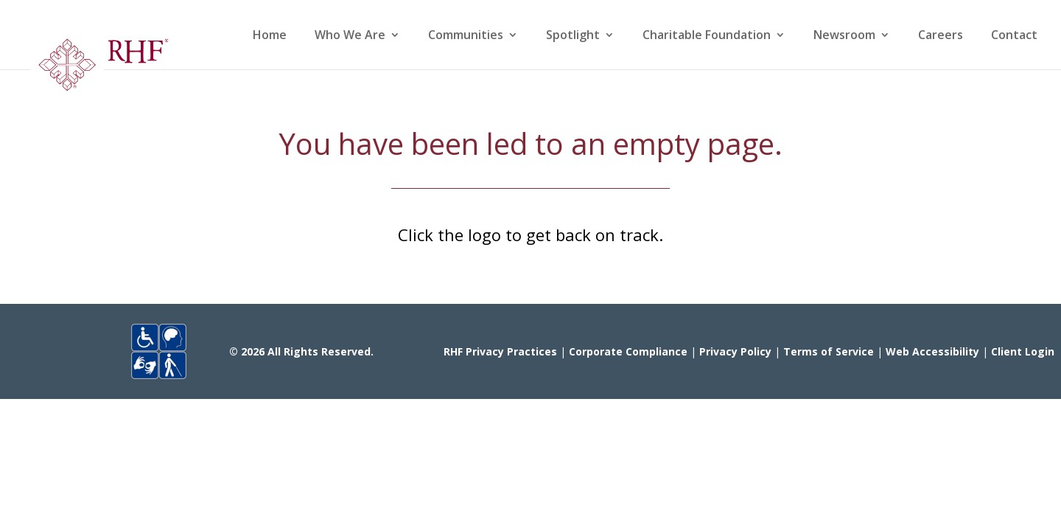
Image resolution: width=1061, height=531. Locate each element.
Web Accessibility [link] (932, 351)
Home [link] (270, 36)
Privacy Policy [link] (735, 351)
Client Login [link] (1022, 351)
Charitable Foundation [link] (706, 36)
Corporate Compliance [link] (628, 351)
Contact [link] (1014, 36)
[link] (98, 70)
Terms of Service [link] (828, 351)
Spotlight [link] (573, 36)
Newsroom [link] (844, 36)
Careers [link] (940, 36)
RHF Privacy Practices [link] (500, 351)
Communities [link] (465, 36)
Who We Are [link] (350, 36)
